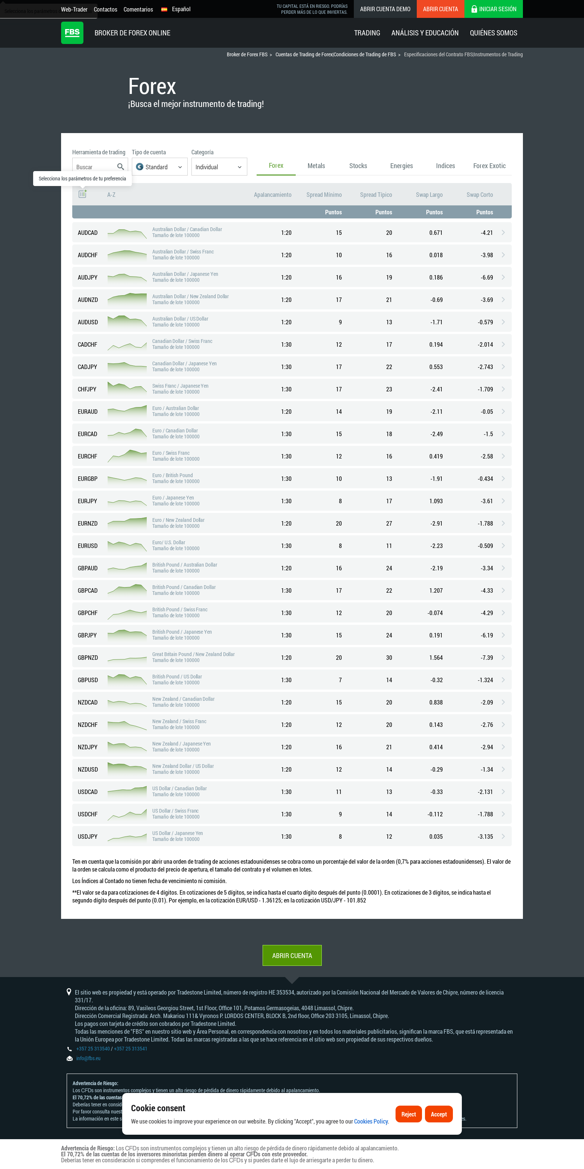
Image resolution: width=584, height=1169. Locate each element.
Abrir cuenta (440, 9)
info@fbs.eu (88, 1058)
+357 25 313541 (130, 1048)
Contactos (105, 9)
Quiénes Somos (493, 32)
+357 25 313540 (93, 1048)
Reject (409, 1133)
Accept (439, 1133)
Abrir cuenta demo (385, 9)
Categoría (202, 152)
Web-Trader (74, 9)
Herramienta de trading (99, 152)
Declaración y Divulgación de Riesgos (165, 1111)
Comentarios (138, 9)
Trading (367, 32)
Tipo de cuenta (149, 152)
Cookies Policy (371, 1140)
